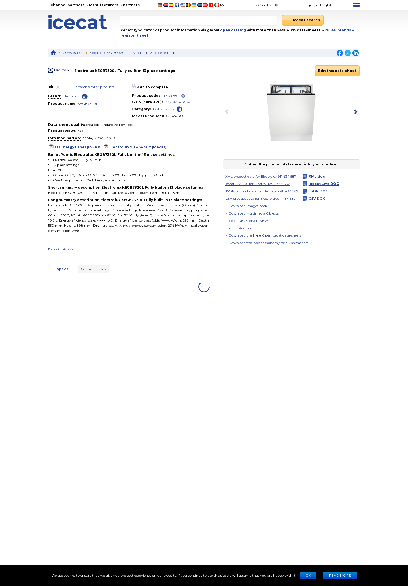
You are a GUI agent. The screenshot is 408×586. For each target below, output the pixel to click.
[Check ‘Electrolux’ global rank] (84, 96)
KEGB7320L (88, 103)
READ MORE (340, 575)
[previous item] (228, 112)
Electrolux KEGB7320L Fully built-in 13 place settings (132, 52)
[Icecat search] (303, 20)
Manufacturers (103, 5)
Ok (308, 575)
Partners (131, 5)
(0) (57, 87)
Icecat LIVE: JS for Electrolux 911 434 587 (257, 184)
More (226, 5)
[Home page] (84, 22)
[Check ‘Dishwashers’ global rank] (179, 109)
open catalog (232, 30)
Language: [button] (309, 5)
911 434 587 (170, 96)
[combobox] (199, 20)
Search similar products (95, 87)
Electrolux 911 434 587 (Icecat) (138, 147)
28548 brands (338, 30)
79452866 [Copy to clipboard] (176, 116)
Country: (264, 5)
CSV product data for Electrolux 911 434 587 (260, 198)
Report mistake (60, 249)
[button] (252, 213)
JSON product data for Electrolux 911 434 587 (261, 191)
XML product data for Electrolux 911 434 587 (260, 176)
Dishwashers (72, 52)
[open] (183, 96)
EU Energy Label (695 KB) (78, 147)
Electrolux (71, 96)
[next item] (355, 112)
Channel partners (67, 5)
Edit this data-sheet (337, 71)
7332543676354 (177, 102)
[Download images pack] (246, 206)
